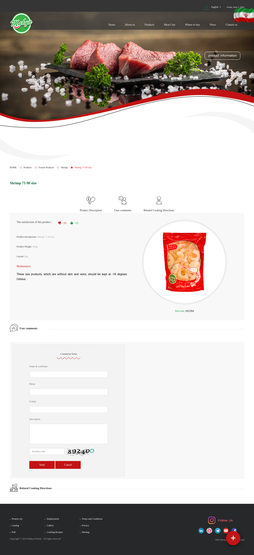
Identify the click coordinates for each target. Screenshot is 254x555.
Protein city (17, 518)
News (213, 24)
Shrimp (64, 167)
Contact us (231, 24)
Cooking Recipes (55, 532)
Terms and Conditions (92, 518)
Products (149, 24)
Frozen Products (46, 167)
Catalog (15, 525)
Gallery (50, 525)
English (214, 7)
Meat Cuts (169, 24)
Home (111, 24)
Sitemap (85, 532)
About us (130, 24)
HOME (13, 167)
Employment (53, 518)
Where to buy (192, 24)
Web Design (221, 539)
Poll (13, 532)
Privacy (85, 525)
